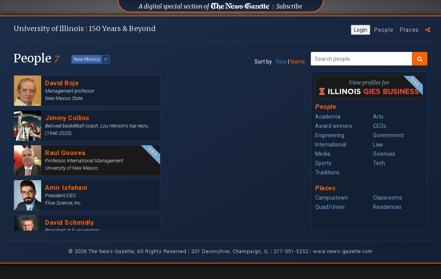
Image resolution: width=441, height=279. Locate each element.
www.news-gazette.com (343, 251)
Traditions (327, 172)
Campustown (331, 198)
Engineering (329, 135)
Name (297, 62)
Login (360, 30)
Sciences (384, 154)
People (383, 30)
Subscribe (289, 6)
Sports (323, 163)
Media (322, 154)
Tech (379, 163)
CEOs (379, 126)
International (330, 144)
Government (388, 135)
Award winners (333, 126)
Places (409, 30)
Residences (387, 207)
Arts (378, 117)
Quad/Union (330, 207)
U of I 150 (84, 28)
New (281, 62)
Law (378, 144)
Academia (327, 117)
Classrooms (387, 198)
